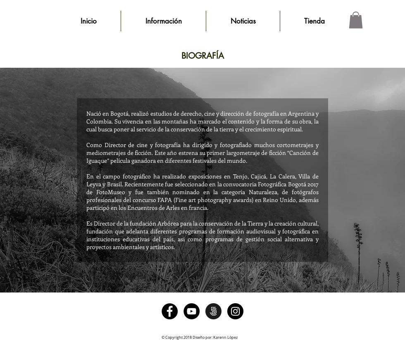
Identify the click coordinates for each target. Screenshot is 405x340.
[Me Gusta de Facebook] (202, 276)
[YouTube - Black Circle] (191, 311)
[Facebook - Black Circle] (170, 311)
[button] (356, 20)
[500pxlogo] (213, 311)
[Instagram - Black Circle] (235, 311)
